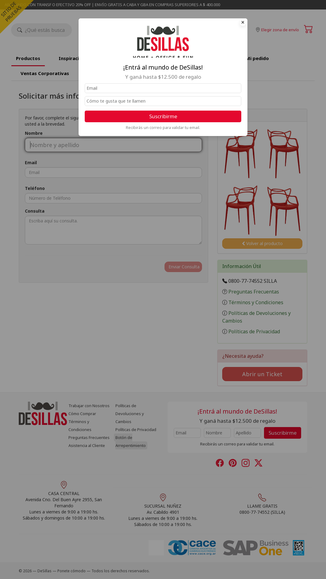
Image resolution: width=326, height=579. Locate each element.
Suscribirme (163, 116)
